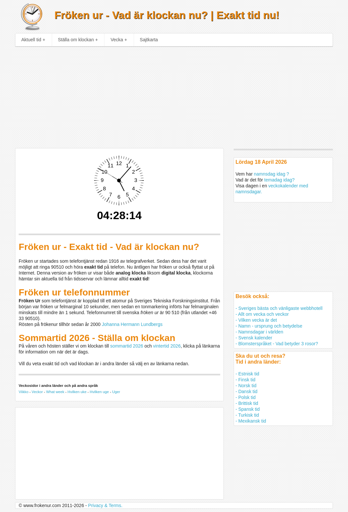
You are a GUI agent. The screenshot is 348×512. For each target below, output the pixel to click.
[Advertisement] (174, 96)
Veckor (37, 392)
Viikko (24, 392)
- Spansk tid (248, 409)
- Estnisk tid (247, 373)
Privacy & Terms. (105, 505)
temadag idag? (279, 179)
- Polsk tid (246, 397)
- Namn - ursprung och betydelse (269, 326)
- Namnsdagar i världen (259, 331)
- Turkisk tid (247, 415)
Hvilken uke (77, 392)
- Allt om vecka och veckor (262, 314)
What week (55, 392)
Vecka (118, 40)
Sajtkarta (149, 39)
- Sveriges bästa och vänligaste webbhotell (279, 308)
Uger (116, 392)
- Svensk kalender (254, 337)
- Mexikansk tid (251, 421)
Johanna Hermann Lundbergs (132, 324)
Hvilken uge (99, 392)
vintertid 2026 (167, 346)
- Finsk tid (246, 379)
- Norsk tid (246, 385)
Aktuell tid (33, 40)
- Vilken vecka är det (256, 320)
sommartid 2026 (126, 346)
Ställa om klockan (78, 40)
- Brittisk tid (247, 403)
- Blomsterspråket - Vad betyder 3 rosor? (277, 343)
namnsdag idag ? (271, 174)
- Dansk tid (247, 391)
